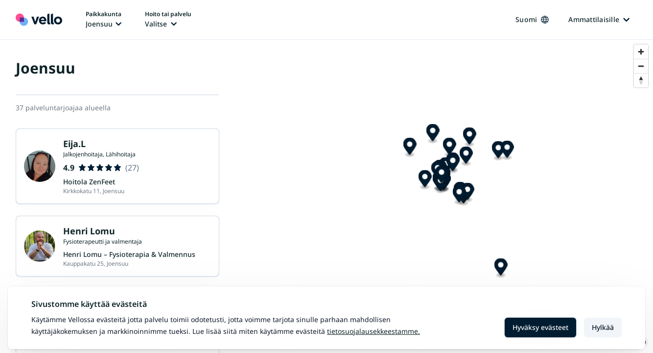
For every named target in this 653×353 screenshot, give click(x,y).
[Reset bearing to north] (641, 80)
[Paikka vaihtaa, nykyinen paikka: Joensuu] (103, 19)
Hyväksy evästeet (540, 327)
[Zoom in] (641, 52)
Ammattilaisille (599, 19)
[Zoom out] (641, 66)
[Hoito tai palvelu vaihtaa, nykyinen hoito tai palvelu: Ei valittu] (168, 19)
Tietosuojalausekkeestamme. (373, 331)
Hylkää (603, 327)
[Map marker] (458, 176)
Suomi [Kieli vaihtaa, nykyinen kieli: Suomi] (532, 19)
